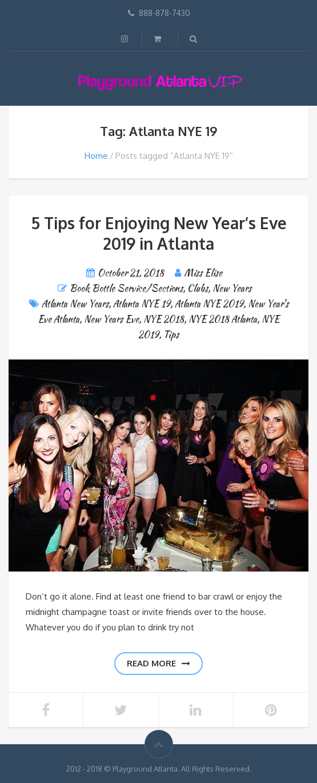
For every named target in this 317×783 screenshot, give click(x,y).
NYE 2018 (163, 319)
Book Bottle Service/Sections (126, 288)
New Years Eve (111, 319)
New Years (231, 288)
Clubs (197, 288)
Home (96, 155)
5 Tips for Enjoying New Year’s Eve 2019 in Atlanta (159, 233)
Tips (171, 334)
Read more (158, 663)
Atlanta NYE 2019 (209, 303)
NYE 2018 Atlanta (222, 319)
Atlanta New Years (75, 303)
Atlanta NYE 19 (141, 303)
